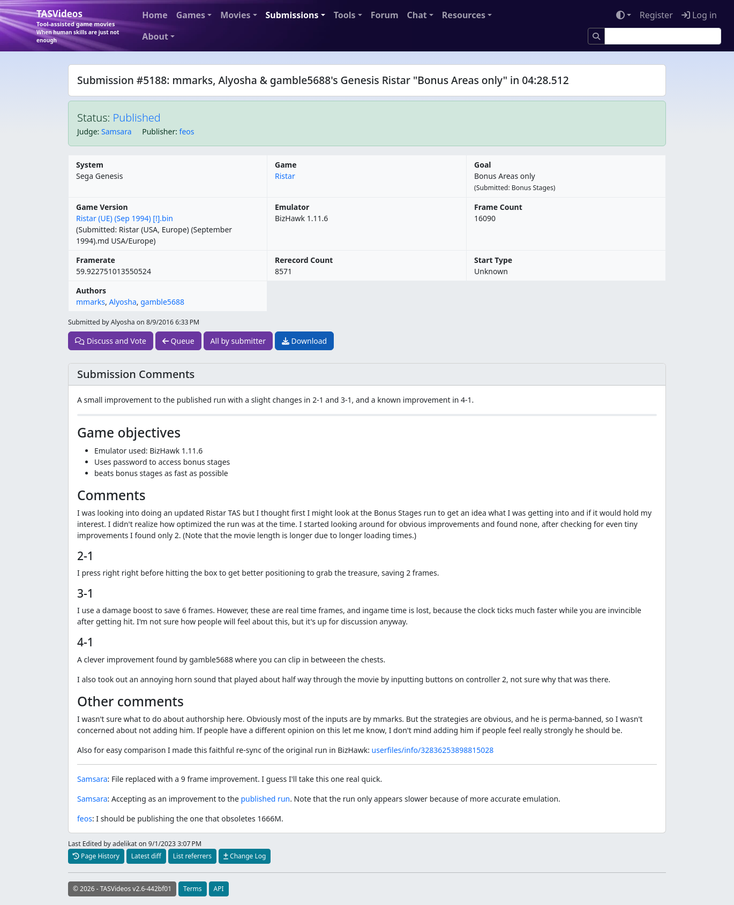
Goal (482, 165)
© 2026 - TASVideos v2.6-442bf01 (122, 888)
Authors (91, 290)
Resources (463, 15)
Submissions (292, 15)
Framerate (95, 260)
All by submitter (238, 341)
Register (656, 15)
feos (186, 131)
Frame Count (498, 207)
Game (286, 165)
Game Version (102, 207)
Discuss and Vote (110, 341)
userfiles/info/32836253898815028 (433, 750)
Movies (235, 15)
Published (137, 117)
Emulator (292, 207)
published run (265, 799)
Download (304, 341)
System (89, 165)
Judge (87, 131)
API (219, 888)
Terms (192, 888)
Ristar (285, 176)
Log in (699, 15)
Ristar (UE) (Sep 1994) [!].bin (124, 218)
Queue (178, 341)
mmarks (90, 302)
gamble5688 (162, 302)
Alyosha (122, 302)
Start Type (493, 260)
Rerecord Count (304, 260)
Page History (96, 856)
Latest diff (146, 856)
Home (154, 15)
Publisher (158, 131)
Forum (385, 15)
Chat (417, 15)
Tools (345, 15)
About (155, 36)
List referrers (192, 856)
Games (190, 15)
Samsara (116, 131)
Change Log (244, 856)
